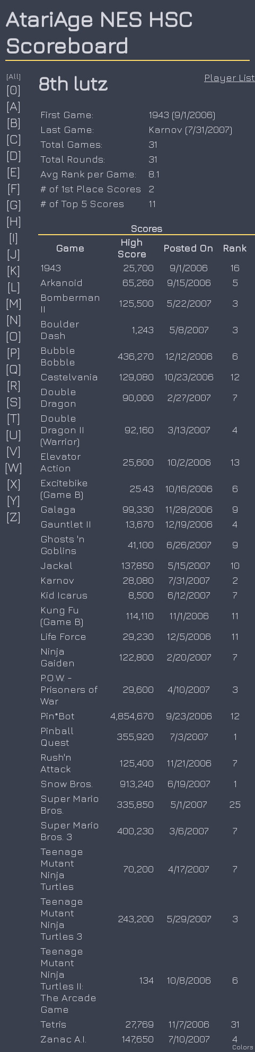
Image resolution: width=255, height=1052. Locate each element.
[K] (13, 270)
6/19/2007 (189, 783)
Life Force (63, 636)
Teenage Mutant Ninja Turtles (61, 868)
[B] (14, 122)
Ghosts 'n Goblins (62, 544)
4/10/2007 (189, 689)
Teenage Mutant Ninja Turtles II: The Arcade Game (68, 980)
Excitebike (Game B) (64, 488)
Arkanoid (61, 282)
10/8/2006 (188, 980)
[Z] (14, 516)
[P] (13, 352)
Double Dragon (58, 397)
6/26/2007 (189, 544)
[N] (14, 319)
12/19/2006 (189, 524)
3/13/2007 (189, 429)
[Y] (13, 500)
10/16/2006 (189, 488)
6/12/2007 (189, 595)
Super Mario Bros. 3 (69, 830)
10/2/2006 (189, 462)
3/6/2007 (189, 830)
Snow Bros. (66, 783)
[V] (14, 450)
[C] (14, 138)
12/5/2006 (188, 636)
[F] (14, 188)
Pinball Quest (57, 736)
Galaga (58, 509)
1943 (158, 114)
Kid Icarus (63, 595)
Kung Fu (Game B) (61, 615)
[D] (14, 155)
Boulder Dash (59, 329)
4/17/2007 (188, 869)
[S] (14, 401)
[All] (13, 76)
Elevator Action (60, 462)
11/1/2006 (189, 615)
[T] (13, 418)
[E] (13, 171)
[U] (13, 434)
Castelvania (69, 376)
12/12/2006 (189, 356)
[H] (14, 220)
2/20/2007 (189, 657)
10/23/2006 (189, 376)
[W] (13, 467)
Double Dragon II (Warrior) (62, 429)
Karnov (165, 129)
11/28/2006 (189, 509)
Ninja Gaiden (57, 656)
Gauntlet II (65, 524)
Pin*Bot (57, 715)
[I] (14, 237)
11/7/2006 (188, 1024)
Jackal (56, 565)
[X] (14, 483)
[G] (14, 204)
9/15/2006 (189, 282)
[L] (14, 286)
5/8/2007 (189, 329)
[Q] (13, 368)
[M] (14, 303)
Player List (229, 77)
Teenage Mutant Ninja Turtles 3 (61, 918)
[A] (14, 106)
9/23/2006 (189, 715)
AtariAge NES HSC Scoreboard (98, 31)
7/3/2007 (189, 736)
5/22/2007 (189, 303)
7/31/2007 (209, 129)
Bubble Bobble (57, 356)
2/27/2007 (189, 397)
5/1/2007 (188, 804)
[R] (14, 385)
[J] (13, 253)
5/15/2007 (189, 565)
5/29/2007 (189, 918)
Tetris (53, 1024)
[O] (13, 335)
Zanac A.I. (63, 1039)
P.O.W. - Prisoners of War (69, 689)
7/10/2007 (189, 1039)
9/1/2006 (193, 114)
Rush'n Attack (56, 762)
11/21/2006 (189, 763)
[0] (14, 89)
